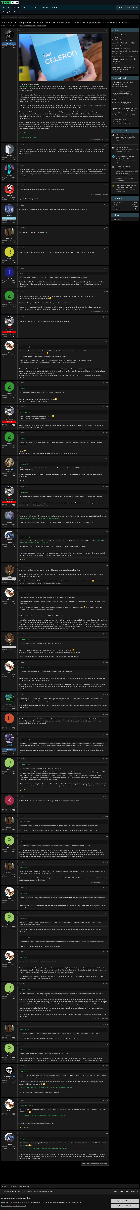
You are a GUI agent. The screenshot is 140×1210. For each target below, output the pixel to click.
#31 (106, 888)
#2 (107, 145)
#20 (106, 588)
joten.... (47, 232)
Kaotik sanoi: (24, 821)
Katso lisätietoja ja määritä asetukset (13, 1206)
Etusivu (132, 1191)
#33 (106, 952)
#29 (106, 836)
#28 (106, 816)
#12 (106, 383)
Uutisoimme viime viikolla (27, 86)
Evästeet (5, 1191)
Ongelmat (118, 162)
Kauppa (54, 7)
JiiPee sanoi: (24, 639)
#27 (106, 796)
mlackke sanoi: (24, 842)
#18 (106, 531)
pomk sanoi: (23, 867)
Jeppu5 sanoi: (24, 1071)
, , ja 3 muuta (30, 199)
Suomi (50, 1191)
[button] (28, 7)
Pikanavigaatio (6, 12)
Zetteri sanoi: (24, 347)
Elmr (136, 209)
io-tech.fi (6, 7)
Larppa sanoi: (24, 740)
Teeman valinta (15, 1191)
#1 (107, 30)
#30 (106, 862)
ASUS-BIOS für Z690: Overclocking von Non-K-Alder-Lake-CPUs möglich (47, 1087)
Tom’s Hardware (29, 133)
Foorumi (16, 7)
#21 (106, 634)
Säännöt (45, 7)
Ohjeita (127, 1191)
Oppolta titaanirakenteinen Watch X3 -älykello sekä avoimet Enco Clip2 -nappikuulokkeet (124, 111)
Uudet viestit (17, 12)
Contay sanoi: (24, 537)
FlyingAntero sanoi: (25, 1105)
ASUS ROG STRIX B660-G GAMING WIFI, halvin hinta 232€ (39, 518)
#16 (106, 487)
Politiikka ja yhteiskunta (122, 151)
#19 (106, 565)
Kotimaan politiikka (122, 147)
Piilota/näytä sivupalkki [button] (40, 1191)
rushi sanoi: (23, 594)
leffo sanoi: (23, 388)
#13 (106, 406)
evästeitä (22, 1202)
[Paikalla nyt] (9, 193)
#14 (106, 433)
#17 (106, 511)
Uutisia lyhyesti (120, 78)
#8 (107, 268)
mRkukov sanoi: (24, 492)
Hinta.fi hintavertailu (118, 219)
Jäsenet (34, 7)
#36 (106, 1044)
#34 (106, 984)
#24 (106, 714)
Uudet (115, 1191)
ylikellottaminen (41, 25)
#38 (106, 1100)
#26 (106, 759)
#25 (106, 734)
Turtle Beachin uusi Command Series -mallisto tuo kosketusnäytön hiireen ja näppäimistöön (124, 59)
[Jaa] (104, 30)
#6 (107, 228)
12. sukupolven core (25, 25)
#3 (107, 165)
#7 (107, 248)
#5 (107, 205)
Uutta (24, 7)
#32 (106, 913)
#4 (107, 185)
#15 (106, 458)
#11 (106, 341)
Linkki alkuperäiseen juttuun (28, 137)
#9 (107, 291)
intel (34, 25)
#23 (106, 694)
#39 (106, 1133)
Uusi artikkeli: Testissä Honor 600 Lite (123, 43)
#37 (106, 1066)
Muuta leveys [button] (28, 1191)
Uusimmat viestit (121, 131)
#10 (106, 317)
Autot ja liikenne (120, 191)
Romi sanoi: (23, 273)
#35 (106, 1024)
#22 (106, 662)
